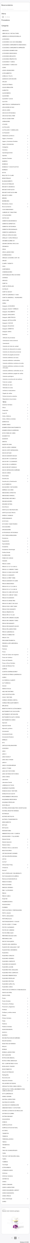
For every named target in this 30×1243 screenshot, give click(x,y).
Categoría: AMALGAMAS (8, 314)
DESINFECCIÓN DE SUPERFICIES (10, 430)
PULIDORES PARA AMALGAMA (10, 970)
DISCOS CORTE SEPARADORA (10, 450)
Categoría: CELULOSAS (8, 326)
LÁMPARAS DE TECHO (8, 785)
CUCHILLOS (5, 289)
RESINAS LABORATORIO (8, 1052)
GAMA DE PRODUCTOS (8, 666)
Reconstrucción (6, 1078)
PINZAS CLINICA (6, 896)
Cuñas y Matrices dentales (9, 419)
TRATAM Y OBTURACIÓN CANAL (10, 1156)
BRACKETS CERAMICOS (8, 187)
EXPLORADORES (6, 529)
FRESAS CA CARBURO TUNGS (10, 569)
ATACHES (4, 124)
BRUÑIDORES (5, 201)
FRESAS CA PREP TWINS (8, 578)
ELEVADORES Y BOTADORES (9, 487)
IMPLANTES (5, 706)
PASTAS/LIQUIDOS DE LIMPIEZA (10, 876)
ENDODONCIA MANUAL (8, 495)
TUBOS (4, 1159)
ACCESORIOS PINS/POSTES (9, 59)
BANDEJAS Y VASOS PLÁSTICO (10, 167)
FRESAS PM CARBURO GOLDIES (10, 617)
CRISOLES (4, 280)
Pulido (3, 1021)
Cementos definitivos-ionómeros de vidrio (13, 363)
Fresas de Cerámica (7, 657)
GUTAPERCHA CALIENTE (8, 680)
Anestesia (4, 150)
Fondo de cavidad (6, 382)
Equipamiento (5, 541)
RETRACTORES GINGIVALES (9, 1060)
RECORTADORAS (6, 1041)
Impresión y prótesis (7, 728)
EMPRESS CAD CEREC (7, 490)
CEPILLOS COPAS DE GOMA (9, 235)
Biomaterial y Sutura (7, 204)
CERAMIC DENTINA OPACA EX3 (10, 243)
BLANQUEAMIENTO (7, 181)
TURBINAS (5, 1162)
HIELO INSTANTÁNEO (7, 691)
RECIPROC (4, 1035)
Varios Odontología (7, 1199)
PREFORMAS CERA (7, 938)
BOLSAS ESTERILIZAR (8, 184)
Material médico (6, 845)
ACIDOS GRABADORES (8, 70)
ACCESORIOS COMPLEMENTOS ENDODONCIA (14, 45)
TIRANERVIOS (5, 1145)
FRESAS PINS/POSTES (8, 612)
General (4, 686)
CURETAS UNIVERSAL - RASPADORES (12, 297)
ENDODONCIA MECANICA (8, 498)
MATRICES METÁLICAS (8, 816)
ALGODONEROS (6, 93)
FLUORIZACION (6, 555)
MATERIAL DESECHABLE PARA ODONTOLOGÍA (14, 808)
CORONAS (5, 277)
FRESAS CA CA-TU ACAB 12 (9, 566)
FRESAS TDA (5, 637)
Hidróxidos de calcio (7, 387)
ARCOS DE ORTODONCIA (8, 113)
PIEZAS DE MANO (6, 884)
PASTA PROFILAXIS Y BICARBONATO (11, 873)
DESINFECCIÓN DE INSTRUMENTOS (11, 427)
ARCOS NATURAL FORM (8, 116)
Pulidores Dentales (7, 1026)
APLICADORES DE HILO (8, 107)
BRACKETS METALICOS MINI (9, 192)
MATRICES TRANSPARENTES (9, 819)
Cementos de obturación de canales (11, 349)
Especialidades (6, 544)
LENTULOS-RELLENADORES (9, 745)
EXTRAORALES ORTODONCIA (10, 532)
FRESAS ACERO (6, 564)
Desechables (5, 476)
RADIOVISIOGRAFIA (7, 1029)
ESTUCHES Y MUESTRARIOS (9, 524)
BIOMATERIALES (6, 178)
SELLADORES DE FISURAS (9, 1083)
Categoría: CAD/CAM (7, 323)
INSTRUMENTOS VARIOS (8, 720)
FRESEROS (5, 646)
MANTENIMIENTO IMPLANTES (10, 796)
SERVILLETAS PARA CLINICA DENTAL (11, 1086)
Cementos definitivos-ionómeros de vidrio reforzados (13, 367)
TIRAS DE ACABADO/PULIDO (9, 1150)
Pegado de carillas (7, 393)
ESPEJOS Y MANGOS (7, 515)
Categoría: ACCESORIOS (8, 306)
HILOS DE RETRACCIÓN (8, 694)
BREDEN (4, 198)
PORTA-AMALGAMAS (7, 916)
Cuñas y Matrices (6, 416)
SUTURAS (4, 1130)
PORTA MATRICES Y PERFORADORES (12, 910)
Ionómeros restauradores (8, 390)
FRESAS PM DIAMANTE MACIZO (10, 626)
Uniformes (4, 1173)
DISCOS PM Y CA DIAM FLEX (9, 458)
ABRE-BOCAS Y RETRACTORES (10, 33)
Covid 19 (4, 413)
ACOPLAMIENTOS (6, 73)
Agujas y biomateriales (8, 144)
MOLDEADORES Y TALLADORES (10, 836)
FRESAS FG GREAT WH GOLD (10, 603)
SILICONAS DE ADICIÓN (8, 1102)
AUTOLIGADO (5, 133)
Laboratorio (5, 779)
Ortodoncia (5, 867)
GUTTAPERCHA (6, 683)
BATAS (4, 172)
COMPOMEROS (6, 269)
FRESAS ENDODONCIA (8, 583)
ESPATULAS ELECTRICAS (8, 512)
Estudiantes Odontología (8, 549)
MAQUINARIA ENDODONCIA (9, 799)
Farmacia (4, 649)
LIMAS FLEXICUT (6, 757)
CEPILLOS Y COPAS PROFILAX (9, 238)
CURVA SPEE (5, 300)
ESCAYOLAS (5, 507)
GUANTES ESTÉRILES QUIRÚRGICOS (11, 674)
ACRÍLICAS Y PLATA (7, 76)
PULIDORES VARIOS (7, 987)
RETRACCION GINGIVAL (8, 1058)
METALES (4, 825)
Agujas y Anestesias (7, 138)
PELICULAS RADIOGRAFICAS (9, 879)
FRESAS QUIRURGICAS (8, 632)
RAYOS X (4, 1032)
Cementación (5, 343)
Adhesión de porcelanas (8, 337)
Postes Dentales (6, 1001)
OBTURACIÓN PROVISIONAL (9, 856)
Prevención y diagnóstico (8, 1007)
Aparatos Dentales (7, 158)
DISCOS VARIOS (6, 473)
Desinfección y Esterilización (9, 481)
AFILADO (4, 82)
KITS (3, 742)
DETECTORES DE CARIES (8, 433)
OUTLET (4, 862)
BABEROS (4, 161)
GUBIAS (4, 677)
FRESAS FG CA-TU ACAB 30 (9, 589)
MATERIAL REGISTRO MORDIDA (10, 811)
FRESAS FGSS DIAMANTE (8, 609)
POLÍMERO (5, 907)
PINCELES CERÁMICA (7, 887)
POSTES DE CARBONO (8, 930)
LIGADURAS (5, 748)
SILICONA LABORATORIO (8, 1099)
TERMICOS (5, 1136)
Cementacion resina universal (10, 340)
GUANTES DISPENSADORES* (9, 671)
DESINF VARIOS (6, 424)
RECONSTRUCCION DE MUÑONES (11, 1038)
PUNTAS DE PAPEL (7, 992)
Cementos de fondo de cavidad (10, 346)
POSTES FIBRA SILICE (7, 933)
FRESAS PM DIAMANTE (8, 623)
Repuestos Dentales (7, 1080)
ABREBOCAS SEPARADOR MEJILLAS (11, 36)
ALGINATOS (5, 90)
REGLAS (4, 1046)
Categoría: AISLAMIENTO (8, 312)
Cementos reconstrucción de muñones (12, 379)
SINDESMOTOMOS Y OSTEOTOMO (11, 1108)
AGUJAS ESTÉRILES (7, 84)
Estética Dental (6, 552)
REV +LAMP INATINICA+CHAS (10, 1063)
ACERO (4, 67)
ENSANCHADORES (7, 501)
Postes (4, 998)
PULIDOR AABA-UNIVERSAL (9, 944)
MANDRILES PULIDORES (8, 788)
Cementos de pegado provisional (10, 355)
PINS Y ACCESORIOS (7, 890)
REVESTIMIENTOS (7, 1069)
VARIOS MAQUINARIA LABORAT (10, 1190)
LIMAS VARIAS (6, 777)
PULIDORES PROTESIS (8, 981)
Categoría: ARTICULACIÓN (9, 320)
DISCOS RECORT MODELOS (9, 467)
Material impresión (6, 842)
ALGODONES (5, 96)
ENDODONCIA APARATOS (9, 493)
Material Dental (6, 839)
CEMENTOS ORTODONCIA (9, 226)
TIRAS (3, 1147)
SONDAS (4, 1122)
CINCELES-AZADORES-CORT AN (10, 258)
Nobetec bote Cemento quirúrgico (10, 1211)
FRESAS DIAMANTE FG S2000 (10, 581)
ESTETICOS (5, 521)
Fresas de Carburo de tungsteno (10, 654)
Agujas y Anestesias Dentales (9, 141)
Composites (5, 410)
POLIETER (4, 899)
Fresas (3, 652)
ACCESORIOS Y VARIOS (8, 62)
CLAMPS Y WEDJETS (7, 263)
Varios (4, 402)
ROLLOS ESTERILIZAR (7, 1072)
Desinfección (5, 478)
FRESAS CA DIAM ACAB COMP (10, 572)
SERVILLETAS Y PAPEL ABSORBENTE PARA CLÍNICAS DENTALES (13, 1090)
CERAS (4, 249)
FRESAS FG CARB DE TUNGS (9, 595)
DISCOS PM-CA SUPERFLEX (9, 464)
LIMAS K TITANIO (6, 768)
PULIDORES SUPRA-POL (8, 984)
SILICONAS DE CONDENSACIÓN (10, 1105)
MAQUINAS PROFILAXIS (8, 802)
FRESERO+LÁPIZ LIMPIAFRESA (10, 643)
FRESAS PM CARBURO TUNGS (10, 620)
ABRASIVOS (5, 30)
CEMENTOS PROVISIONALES (9, 229)
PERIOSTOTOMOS (7, 882)
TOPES (4, 1153)
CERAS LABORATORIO (8, 252)
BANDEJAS (5, 164)
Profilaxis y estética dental (9, 1012)
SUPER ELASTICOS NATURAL (10, 1128)
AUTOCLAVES (5, 127)
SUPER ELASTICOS (7, 1125)
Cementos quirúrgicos (8, 376)
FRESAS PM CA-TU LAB (8, 615)
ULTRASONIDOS (6, 1167)
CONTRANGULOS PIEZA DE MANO (11, 275)
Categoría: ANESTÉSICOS (8, 317)
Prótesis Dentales (6, 1018)
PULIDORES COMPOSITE (8, 961)
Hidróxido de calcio (7, 385)
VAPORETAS (5, 1179)
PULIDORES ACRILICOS (8, 955)
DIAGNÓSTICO (6, 436)
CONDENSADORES (7, 272)
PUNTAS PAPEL (6, 995)
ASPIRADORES (6, 121)
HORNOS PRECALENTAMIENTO (10, 703)
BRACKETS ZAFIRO (7, 195)
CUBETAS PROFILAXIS (8, 286)
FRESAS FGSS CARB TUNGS (9, 606)
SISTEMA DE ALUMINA (8, 1113)
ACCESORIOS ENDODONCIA (9, 53)
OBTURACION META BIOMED (9, 853)
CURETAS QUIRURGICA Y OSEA (10, 294)
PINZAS (4, 893)
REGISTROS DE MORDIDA (9, 1043)
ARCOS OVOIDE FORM (8, 118)
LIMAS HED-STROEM (7, 759)
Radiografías (5, 1075)
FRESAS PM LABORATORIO (9, 629)
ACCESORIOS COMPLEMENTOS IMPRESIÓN (13, 47)
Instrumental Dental (7, 734)
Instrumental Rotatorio (8, 737)
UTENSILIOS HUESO (7, 1170)
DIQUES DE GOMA (7, 444)
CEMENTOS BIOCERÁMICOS (9, 221)
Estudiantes (5, 547)
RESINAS (4, 1049)
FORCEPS (4, 561)
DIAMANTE (5, 439)
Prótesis (4, 1015)
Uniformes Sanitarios (7, 1176)
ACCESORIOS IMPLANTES (9, 56)
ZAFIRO (4, 1201)
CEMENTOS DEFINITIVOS (8, 224)
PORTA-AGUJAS (6, 913)
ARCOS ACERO (6, 110)
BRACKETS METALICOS (8, 189)
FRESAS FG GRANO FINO (8, 600)
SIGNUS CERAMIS (6, 1096)
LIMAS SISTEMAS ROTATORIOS (10, 774)
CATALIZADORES (6, 215)
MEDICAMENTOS (6, 822)
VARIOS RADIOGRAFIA (8, 1193)
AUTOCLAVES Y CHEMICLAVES (10, 130)
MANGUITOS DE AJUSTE (8, 794)
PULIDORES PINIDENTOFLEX (9, 975)
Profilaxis (4, 1009)
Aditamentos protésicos (8, 135)
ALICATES (4, 101)
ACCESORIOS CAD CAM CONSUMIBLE (12, 42)
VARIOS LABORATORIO (8, 1187)
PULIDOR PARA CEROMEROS (9, 950)
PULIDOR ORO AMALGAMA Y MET (11, 947)
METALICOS (5, 828)
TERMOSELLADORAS (7, 1139)
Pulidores (4, 1024)
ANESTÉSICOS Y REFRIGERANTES (11, 104)
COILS (3, 266)
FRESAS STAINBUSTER (8, 635)
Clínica (3, 407)
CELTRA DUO (5, 218)
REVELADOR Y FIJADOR (8, 1066)
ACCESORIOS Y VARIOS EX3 (9, 64)
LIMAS (3, 751)
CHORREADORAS (6, 255)
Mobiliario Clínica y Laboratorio (10, 848)
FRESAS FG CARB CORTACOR (10, 592)
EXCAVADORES (6, 527)
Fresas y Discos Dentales (8, 663)
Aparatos (4, 155)
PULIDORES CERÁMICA (8, 958)
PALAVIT (4, 870)
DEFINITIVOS (5, 422)
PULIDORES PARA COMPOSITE (10, 972)
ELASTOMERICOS (6, 484)
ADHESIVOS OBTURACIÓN (9, 79)
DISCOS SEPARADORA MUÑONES (11, 470)
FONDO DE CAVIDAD (7, 558)
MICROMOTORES (6, 830)
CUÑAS (4, 303)
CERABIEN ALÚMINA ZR (8, 241)
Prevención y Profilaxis (8, 1004)
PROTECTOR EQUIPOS (8, 941)
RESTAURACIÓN (6, 1055)
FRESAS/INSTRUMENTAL (8, 640)
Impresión (4, 723)
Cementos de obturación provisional (11, 352)
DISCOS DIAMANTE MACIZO (9, 456)
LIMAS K (4, 762)
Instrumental (5, 731)
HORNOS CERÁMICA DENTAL (9, 700)
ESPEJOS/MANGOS (7, 518)
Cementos (4, 334)
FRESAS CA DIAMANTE (8, 575)
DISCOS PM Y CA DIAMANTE (9, 461)
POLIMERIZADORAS (7, 901)
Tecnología (5, 1164)
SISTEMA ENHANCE (7, 1116)
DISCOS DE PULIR (6, 453)
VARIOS (4, 1181)
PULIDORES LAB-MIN (7, 967)
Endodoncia (5, 538)
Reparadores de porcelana (9, 399)
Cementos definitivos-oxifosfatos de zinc (12, 370)
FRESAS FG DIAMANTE (8, 598)
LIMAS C (4, 754)
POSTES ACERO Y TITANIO (9, 924)
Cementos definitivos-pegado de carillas (12, 373)
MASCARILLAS (6, 805)
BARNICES (4, 170)
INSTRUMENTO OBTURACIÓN (10, 714)
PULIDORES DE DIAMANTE (9, 964)
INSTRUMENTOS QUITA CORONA (11, 717)
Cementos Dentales (7, 405)
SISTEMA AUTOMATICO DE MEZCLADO (12, 1110)
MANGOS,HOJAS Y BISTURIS (9, 791)
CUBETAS (4, 283)
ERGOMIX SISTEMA (7, 504)
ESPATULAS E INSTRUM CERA (10, 510)
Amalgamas (5, 147)
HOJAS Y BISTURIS (7, 697)
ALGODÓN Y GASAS (7, 99)
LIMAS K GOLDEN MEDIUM (9, 765)
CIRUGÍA (4, 260)
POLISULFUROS (6, 904)
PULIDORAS (5, 953)
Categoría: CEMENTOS (8, 329)
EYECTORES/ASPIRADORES (9, 535)
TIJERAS (4, 1142)
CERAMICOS (5, 246)
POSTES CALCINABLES (8, 927)
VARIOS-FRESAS (6, 1196)
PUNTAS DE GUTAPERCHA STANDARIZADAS (14, 990)
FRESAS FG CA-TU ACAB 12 (9, 586)
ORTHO (4, 859)
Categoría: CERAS (6, 331)
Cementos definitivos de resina (10, 357)
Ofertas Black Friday (7, 865)
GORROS (4, 669)
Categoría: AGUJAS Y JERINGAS (10, 309)
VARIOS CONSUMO (7, 1184)
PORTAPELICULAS (7, 919)
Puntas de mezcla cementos (9, 396)
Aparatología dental (7, 153)
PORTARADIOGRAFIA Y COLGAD (10, 921)
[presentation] (15, 9)
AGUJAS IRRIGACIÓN (7, 87)
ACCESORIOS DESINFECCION (9, 50)
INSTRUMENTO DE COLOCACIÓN (10, 711)
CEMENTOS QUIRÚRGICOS (9, 232)
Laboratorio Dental (7, 782)
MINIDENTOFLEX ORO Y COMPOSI (11, 833)
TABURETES (5, 1133)
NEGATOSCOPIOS (6, 850)
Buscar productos (6, 206)
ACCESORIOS (5, 39)
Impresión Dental (6, 725)
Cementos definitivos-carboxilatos (11, 360)
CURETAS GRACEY (7, 292)
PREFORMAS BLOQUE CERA (9, 936)
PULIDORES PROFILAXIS (8, 978)
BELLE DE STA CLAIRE (8, 175)
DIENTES (4, 441)
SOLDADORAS (6, 1119)
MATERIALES (5, 813)
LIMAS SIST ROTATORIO (8, 771)
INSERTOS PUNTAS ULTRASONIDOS (11, 708)
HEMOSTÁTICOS (6, 688)
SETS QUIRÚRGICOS (7, 1093)
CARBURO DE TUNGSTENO (9, 212)
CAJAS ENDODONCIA (7, 209)
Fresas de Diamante (7, 660)
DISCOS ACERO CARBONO (9, 447)
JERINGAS (4, 740)
